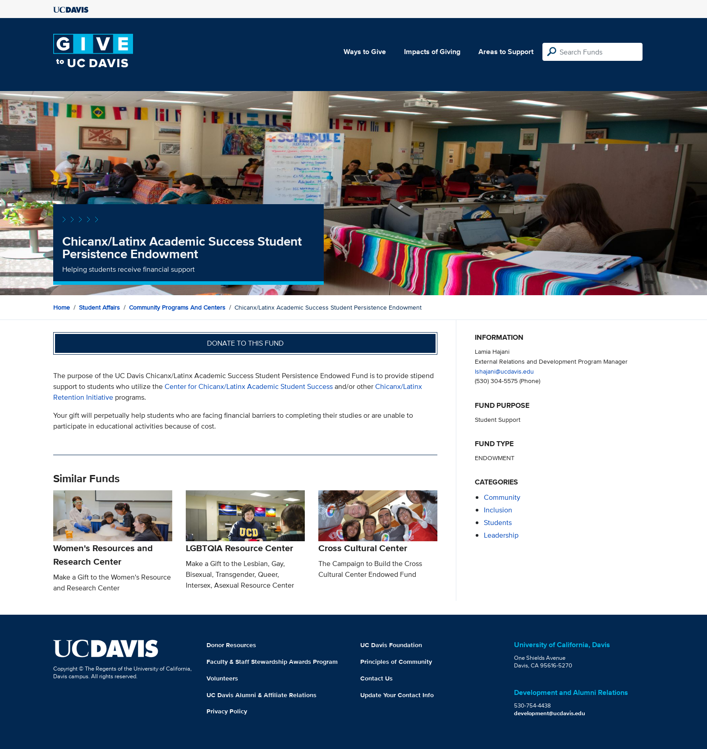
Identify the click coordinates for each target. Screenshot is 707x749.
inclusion (498, 510)
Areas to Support (505, 51)
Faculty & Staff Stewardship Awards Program (272, 661)
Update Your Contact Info (397, 694)
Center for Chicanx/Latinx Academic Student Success (249, 386)
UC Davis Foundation (391, 644)
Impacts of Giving (432, 51)
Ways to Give (365, 51)
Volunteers (222, 678)
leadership (501, 535)
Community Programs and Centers (177, 307)
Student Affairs (99, 307)
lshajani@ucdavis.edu (504, 371)
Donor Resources (231, 644)
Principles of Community (396, 661)
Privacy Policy (227, 711)
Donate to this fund (245, 343)
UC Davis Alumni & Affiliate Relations (262, 694)
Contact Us (376, 678)
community (502, 497)
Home (61, 307)
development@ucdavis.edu (549, 713)
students (498, 522)
